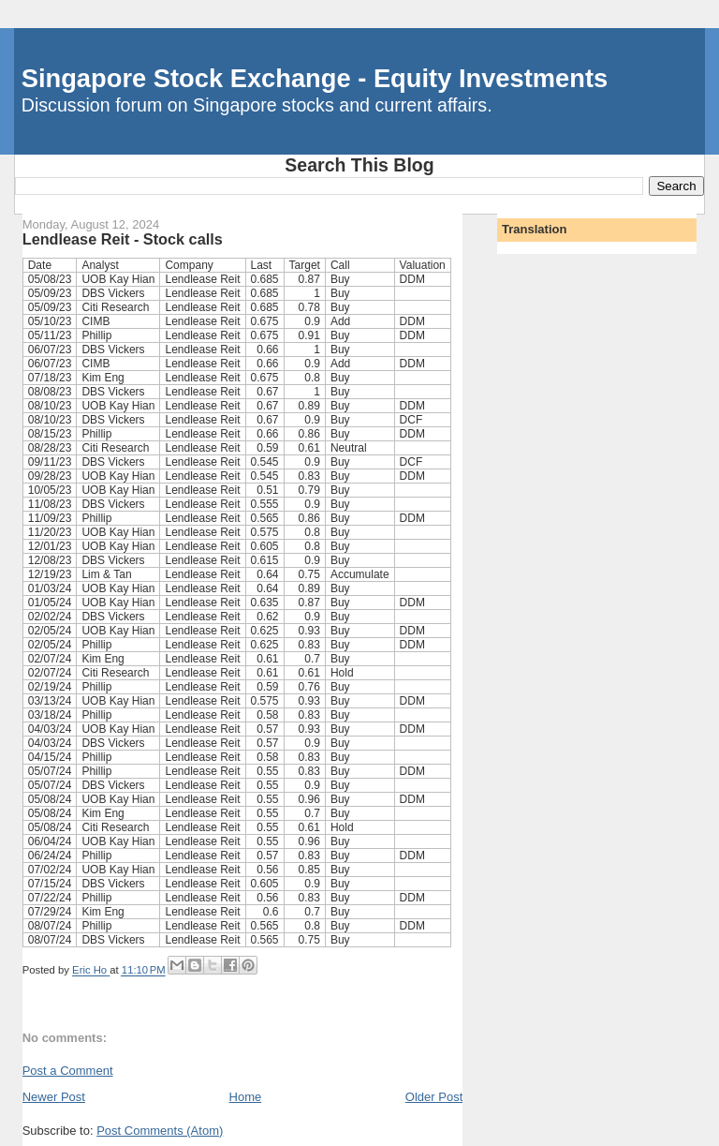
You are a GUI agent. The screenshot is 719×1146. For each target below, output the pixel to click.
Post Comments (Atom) (159, 1131)
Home (245, 1097)
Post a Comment (67, 1071)
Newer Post (53, 1097)
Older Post (433, 1097)
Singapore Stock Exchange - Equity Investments (315, 78)
